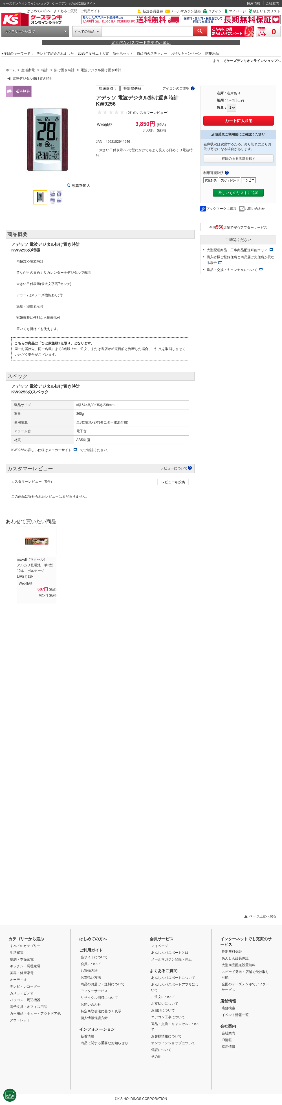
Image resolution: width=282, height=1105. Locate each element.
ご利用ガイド (90, 11)
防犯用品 (212, 53)
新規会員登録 (153, 11)
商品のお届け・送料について (103, 984)
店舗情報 (228, 1001)
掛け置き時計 (64, 70)
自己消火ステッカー (152, 53)
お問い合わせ (255, 209)
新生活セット (123, 53)
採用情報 (253, 3)
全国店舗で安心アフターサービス (238, 227)
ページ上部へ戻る (262, 916)
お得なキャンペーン (186, 53)
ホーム (11, 70)
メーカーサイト (60, 450)
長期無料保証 (232, 951)
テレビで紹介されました (55, 53)
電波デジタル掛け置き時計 (101, 70)
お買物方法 (89, 971)
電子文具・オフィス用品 (28, 1007)
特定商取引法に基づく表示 (101, 1011)
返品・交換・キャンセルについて (232, 270)
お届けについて (163, 1010)
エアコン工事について (168, 1017)
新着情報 (87, 1036)
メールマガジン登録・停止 (171, 959)
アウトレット (20, 1020)
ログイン (215, 11)
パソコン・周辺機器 (25, 1000)
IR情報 (227, 1040)
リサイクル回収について (99, 998)
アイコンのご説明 (176, 88)
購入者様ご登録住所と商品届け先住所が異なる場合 (240, 260)
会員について (91, 964)
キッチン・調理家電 (25, 966)
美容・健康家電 (22, 973)
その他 (156, 1057)
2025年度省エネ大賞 (93, 53)
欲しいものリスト (266, 11)
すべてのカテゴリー (25, 946)
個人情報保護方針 (94, 1018)
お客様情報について (166, 1036)
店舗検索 (228, 1008)
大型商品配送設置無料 (238, 965)
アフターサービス (94, 991)
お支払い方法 (91, 977)
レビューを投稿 (173, 482)
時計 (44, 70)
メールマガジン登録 (185, 11)
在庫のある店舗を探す (238, 159)
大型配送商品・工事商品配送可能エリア (237, 250)
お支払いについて (164, 1004)
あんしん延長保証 (235, 958)
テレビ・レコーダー (25, 986)
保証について (161, 1050)
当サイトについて (94, 957)
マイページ (237, 11)
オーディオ (18, 980)
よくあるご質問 (65, 11)
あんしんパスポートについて (173, 978)
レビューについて (174, 468)
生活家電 (28, 70)
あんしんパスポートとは (169, 953)
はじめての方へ (38, 11)
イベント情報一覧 (235, 1015)
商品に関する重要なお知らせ (104, 1043)
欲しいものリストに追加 (238, 193)
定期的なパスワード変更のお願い (141, 42)
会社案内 (272, 3)
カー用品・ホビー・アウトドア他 (35, 1013)
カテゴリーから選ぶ (20, 31)
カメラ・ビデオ (22, 993)
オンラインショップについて (173, 1043)
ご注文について (163, 997)
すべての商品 (84, 32)
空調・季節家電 (22, 959)
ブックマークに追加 (221, 209)
